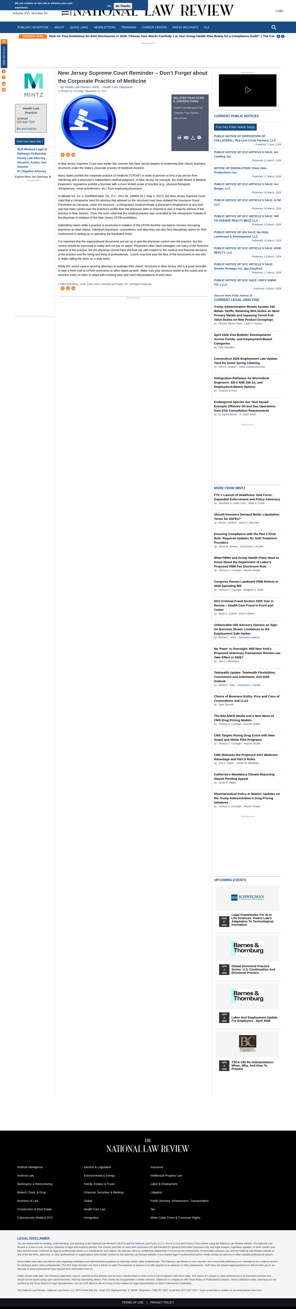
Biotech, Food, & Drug (31, 1192)
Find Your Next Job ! (30, 141)
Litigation (156, 1192)
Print (180, 137)
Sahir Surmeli (225, 704)
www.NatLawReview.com (139, 1247)
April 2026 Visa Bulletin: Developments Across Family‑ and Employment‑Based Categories (243, 339)
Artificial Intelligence (30, 1167)
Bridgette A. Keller (254, 589)
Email (24, 118)
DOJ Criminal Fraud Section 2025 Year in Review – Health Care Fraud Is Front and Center (244, 605)
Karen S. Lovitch (227, 613)
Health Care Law (94, 1209)
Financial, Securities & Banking (104, 1192)
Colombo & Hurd (227, 390)
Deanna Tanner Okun (230, 323)
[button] (248, 90)
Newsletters (105, 27)
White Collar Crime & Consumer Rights (175, 1217)
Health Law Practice (31, 110)
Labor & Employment (163, 1184)
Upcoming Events (230, 880)
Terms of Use (172, 1243)
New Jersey (180, 118)
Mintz (95, 87)
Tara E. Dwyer (226, 763)
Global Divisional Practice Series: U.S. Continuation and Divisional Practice (253, 969)
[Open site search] (273, 27)
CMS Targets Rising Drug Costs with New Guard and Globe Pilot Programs (244, 737)
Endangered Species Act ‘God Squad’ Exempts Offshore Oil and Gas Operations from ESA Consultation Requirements (245, 406)
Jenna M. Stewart (227, 546)
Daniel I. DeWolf (227, 522)
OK (109, 6)
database (59, 1247)
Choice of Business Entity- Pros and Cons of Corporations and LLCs (246, 698)
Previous (278, 36)
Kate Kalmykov (226, 347)
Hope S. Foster (256, 503)
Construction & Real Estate (34, 1209)
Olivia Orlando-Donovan (252, 366)
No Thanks (123, 6)
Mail (187, 137)
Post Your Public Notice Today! (235, 127)
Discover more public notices (231, 295)
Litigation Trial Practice (186, 112)
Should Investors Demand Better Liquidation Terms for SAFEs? (246, 516)
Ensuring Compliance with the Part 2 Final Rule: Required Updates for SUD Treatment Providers (245, 538)
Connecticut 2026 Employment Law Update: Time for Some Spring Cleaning (246, 361)
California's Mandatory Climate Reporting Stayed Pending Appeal (244, 776)
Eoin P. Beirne (246, 613)
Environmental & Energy (99, 1175)
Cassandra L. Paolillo (251, 546)
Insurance (156, 1167)
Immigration (91, 1217)
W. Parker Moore (227, 414)
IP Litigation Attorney (31, 171)
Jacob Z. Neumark (249, 522)
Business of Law (27, 1200)
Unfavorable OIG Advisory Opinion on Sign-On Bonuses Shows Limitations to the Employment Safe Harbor (246, 629)
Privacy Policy (193, 1243)
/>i (200, 137)
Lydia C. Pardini (253, 323)
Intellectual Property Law (166, 1175)
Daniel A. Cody (226, 685)
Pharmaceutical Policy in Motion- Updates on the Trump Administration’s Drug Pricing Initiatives (247, 798)
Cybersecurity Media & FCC (35, 1217)
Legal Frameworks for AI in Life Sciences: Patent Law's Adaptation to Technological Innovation (252, 919)
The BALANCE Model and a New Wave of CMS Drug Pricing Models (244, 718)
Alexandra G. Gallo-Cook (232, 503)
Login (280, 11)
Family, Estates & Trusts (99, 1184)
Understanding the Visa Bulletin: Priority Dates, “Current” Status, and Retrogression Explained (118, 36)
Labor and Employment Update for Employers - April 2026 (254, 1019)
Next (283, 36)
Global (88, 1200)
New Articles (4, 56)
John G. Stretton (227, 366)
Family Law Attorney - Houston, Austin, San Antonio (32, 162)
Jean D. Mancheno (228, 661)
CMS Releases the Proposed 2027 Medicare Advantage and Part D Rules (246, 757)
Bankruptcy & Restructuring (34, 1184)
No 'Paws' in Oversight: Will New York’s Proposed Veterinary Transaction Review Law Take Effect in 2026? (247, 653)
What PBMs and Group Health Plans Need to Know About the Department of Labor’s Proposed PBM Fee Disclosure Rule (246, 562)
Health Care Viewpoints (118, 87)
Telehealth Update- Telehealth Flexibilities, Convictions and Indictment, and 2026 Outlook (245, 677)
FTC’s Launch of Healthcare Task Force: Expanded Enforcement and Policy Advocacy (247, 497)
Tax (152, 1209)
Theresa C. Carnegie (229, 570)
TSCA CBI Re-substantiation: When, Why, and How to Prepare (252, 1065)
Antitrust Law (25, 1175)
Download (193, 137)
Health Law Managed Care (188, 107)
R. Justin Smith (247, 414)
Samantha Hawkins (249, 637)
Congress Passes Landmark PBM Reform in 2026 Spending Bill (246, 584)
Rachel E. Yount (227, 637)
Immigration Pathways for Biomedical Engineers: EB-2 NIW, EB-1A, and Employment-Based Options (241, 382)
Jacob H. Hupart (227, 782)
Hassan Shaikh (252, 570)
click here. (256, 1290)
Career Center (154, 27)
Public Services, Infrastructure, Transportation (179, 1200)
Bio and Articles (27, 128)
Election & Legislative (97, 1167)
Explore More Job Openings (31, 176)
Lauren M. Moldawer (247, 763)
